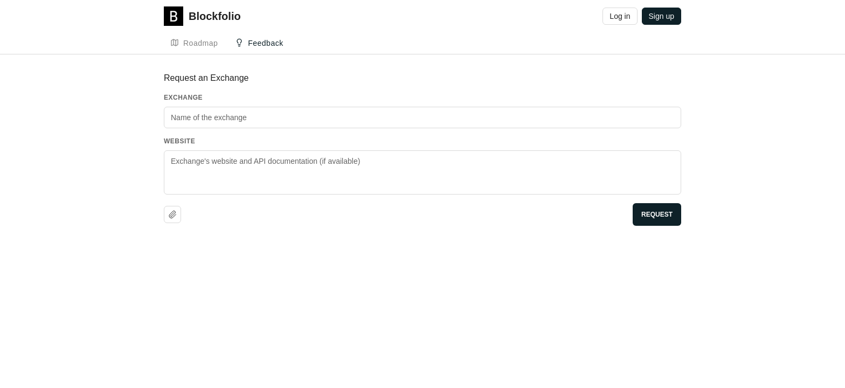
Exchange (183, 97)
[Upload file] (172, 214)
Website (179, 141)
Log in (619, 16)
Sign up (661, 16)
